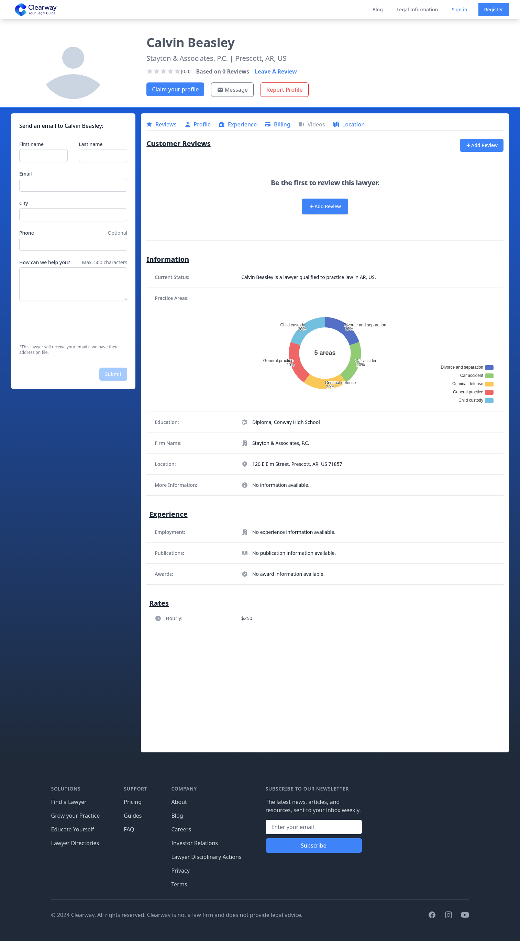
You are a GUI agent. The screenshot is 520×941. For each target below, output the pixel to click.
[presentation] (71, 322)
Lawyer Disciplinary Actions (206, 857)
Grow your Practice (75, 815)
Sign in (459, 9)
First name (31, 144)
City (23, 203)
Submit (113, 374)
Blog (378, 9)
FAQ (129, 829)
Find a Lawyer (69, 802)
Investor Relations (194, 843)
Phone (26, 232)
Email (25, 173)
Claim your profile (175, 89)
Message (232, 89)
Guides (133, 815)
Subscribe (314, 845)
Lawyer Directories (75, 843)
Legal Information (417, 9)
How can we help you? (44, 262)
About (179, 802)
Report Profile (284, 89)
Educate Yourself (72, 829)
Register (493, 9)
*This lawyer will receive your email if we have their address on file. (68, 349)
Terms (179, 884)
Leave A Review (276, 71)
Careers (181, 829)
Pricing (133, 802)
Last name (90, 144)
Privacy (180, 870)
